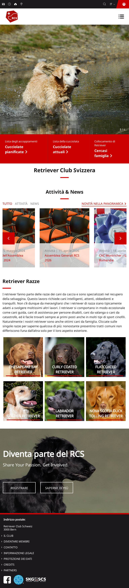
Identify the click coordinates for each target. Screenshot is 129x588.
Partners (10, 570)
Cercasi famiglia (101, 153)
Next (120, 238)
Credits (9, 564)
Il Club (8, 536)
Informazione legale (19, 553)
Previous (9, 238)
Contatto (11, 547)
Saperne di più (56, 488)
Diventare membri (16, 541)
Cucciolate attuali (62, 149)
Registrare (19, 488)
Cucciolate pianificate (14, 149)
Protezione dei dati (18, 559)
